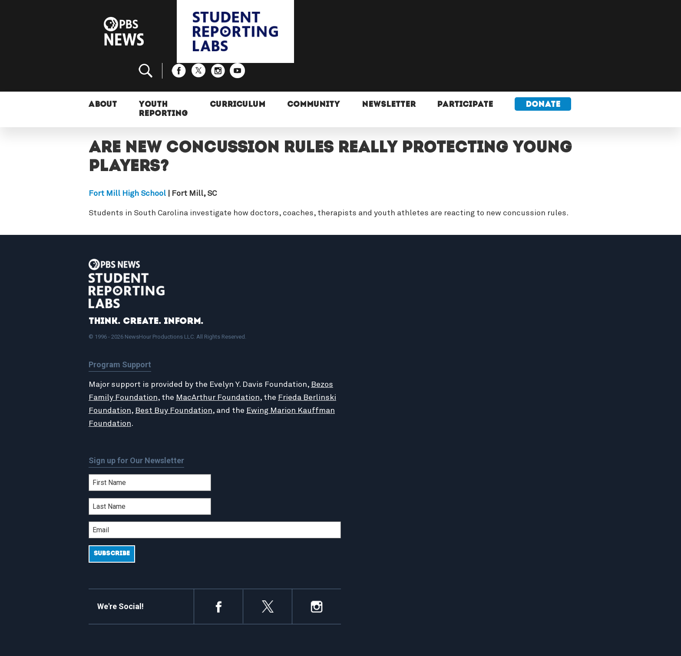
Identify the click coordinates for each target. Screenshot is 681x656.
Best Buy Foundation (208, 382)
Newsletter (389, 77)
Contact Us (497, 348)
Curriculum (238, 77)
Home (367, 320)
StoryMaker (377, 357)
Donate (544, 77)
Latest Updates (384, 348)
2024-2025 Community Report (528, 339)
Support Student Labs (516, 320)
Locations (374, 367)
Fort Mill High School (127, 165)
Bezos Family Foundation (135, 369)
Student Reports (385, 339)
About (103, 77)
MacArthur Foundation (242, 369)
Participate (466, 77)
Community (314, 77)
